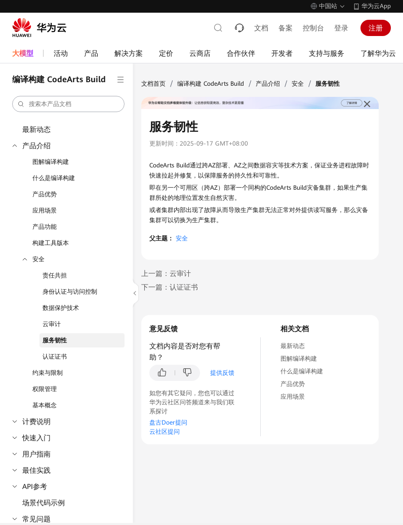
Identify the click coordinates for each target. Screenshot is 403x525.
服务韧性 (55, 340)
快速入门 (36, 438)
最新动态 (36, 129)
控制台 (313, 28)
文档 (261, 28)
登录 (341, 28)
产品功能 (44, 226)
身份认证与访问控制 (70, 291)
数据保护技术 (61, 307)
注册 (376, 28)
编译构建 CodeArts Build (210, 83)
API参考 (34, 486)
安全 (38, 259)
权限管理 (44, 389)
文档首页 (153, 83)
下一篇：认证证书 (169, 287)
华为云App (376, 6)
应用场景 (44, 210)
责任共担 (55, 275)
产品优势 (44, 194)
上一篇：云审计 (166, 273)
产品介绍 (36, 146)
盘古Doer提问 (168, 422)
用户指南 (36, 454)
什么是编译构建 (53, 178)
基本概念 (44, 405)
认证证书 (55, 356)
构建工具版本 (50, 243)
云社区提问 (164, 431)
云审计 (52, 324)
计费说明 (36, 421)
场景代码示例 (43, 503)
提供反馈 (222, 372)
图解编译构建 (50, 161)
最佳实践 (36, 470)
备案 (285, 28)
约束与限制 (47, 372)
